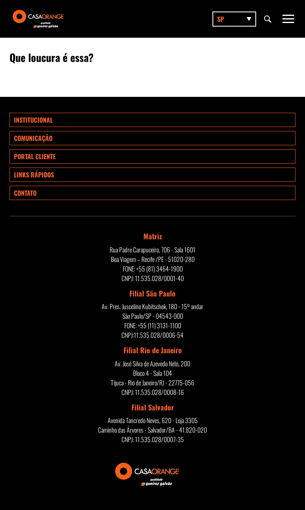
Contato (25, 193)
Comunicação (33, 138)
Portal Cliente (35, 156)
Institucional (33, 120)
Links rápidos (34, 174)
